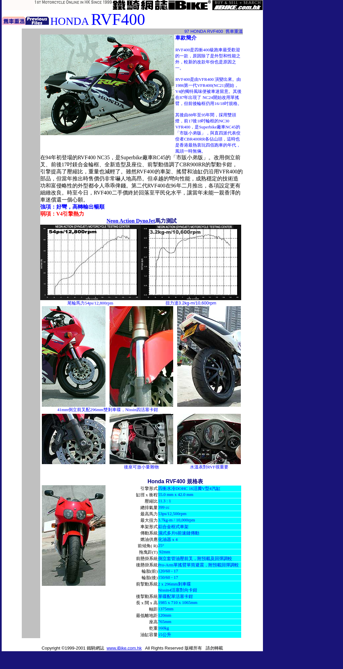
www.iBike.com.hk (124, 648)
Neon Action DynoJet (131, 221)
